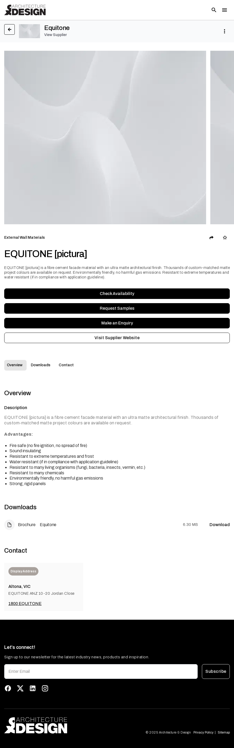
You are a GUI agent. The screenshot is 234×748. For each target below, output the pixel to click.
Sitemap (224, 732)
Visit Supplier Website (117, 338)
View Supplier (55, 35)
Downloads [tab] (40, 365)
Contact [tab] (66, 365)
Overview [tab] (14, 365)
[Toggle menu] (224, 10)
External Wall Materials (24, 238)
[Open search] (214, 10)
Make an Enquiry (117, 323)
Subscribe (216, 671)
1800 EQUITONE (25, 603)
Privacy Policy (203, 732)
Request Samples (117, 308)
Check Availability (117, 294)
